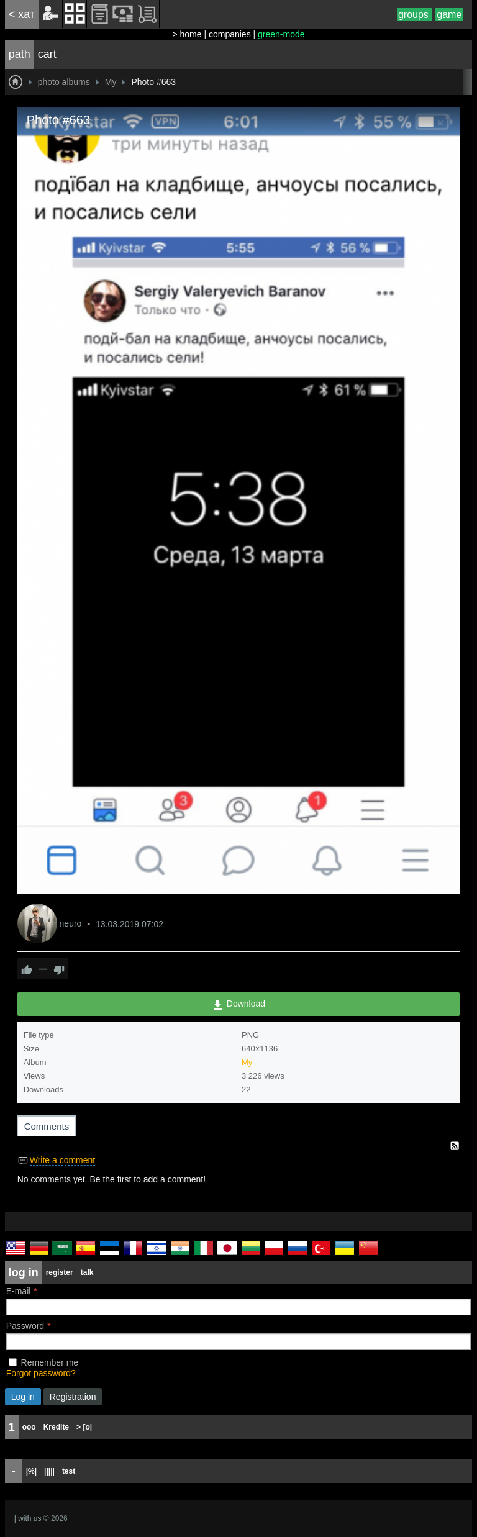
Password (25, 1326)
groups (414, 14)
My (247, 1062)
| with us (28, 1518)
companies (230, 34)
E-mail (18, 1291)
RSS (455, 1145)
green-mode (281, 34)
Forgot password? (41, 1373)
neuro (72, 924)
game (449, 14)
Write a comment (63, 1160)
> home (186, 34)
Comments (47, 1126)
